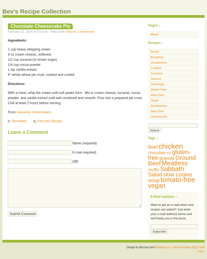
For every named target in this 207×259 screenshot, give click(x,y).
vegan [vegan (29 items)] (156, 185)
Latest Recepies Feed (188, 247)
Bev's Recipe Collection (36, 11)
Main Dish (157, 95)
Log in (201, 251)
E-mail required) (84, 152)
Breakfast (157, 57)
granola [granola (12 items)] (166, 158)
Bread (155, 51)
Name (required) (84, 143)
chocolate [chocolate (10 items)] (157, 152)
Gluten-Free (159, 89)
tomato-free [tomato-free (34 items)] (178, 179)
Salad (154, 100)
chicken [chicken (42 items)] (170, 146)
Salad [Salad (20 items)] (155, 174)
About (154, 34)
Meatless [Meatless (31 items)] (174, 163)
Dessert (71, 31)
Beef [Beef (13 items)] (153, 147)
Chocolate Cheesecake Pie (40, 26)
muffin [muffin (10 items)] (153, 169)
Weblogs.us (162, 247)
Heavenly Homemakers (34, 112)
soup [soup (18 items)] (154, 180)
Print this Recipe (49, 121)
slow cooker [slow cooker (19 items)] (177, 174)
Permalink (19, 121)
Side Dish (157, 111)
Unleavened (86, 31)
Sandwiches (159, 105)
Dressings (157, 84)
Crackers (157, 73)
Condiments (159, 62)
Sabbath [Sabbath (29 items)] (172, 168)
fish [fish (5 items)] (169, 153)
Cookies (156, 68)
